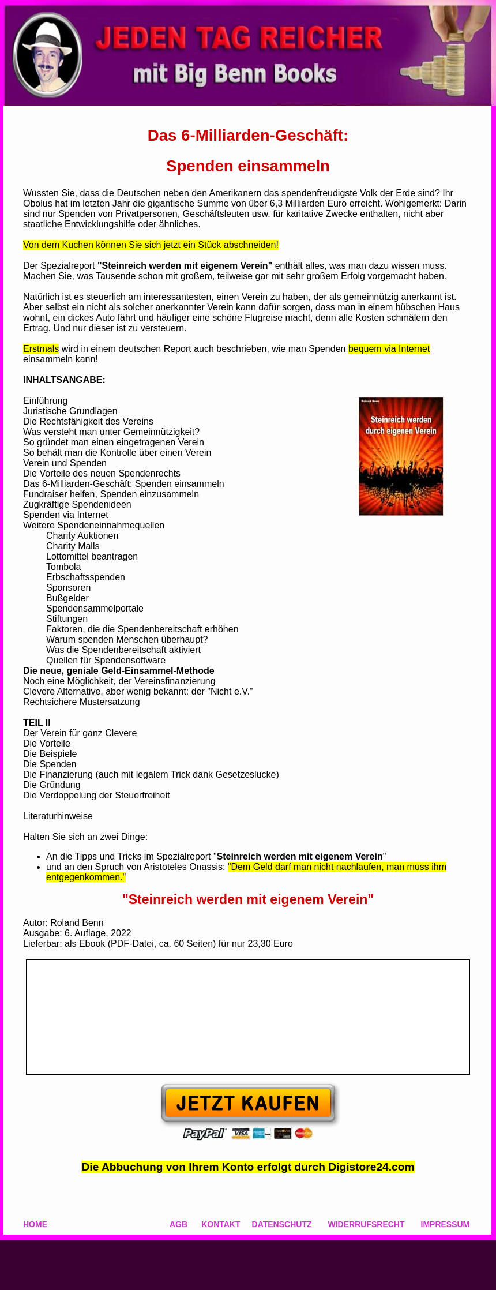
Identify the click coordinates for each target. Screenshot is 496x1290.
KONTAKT (220, 1224)
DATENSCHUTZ (282, 1224)
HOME (35, 1224)
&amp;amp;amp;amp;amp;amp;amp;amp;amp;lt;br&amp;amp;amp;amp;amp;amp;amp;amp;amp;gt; (248, 1017)
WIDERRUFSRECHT (366, 1224)
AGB (178, 1224)
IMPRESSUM (445, 1224)
